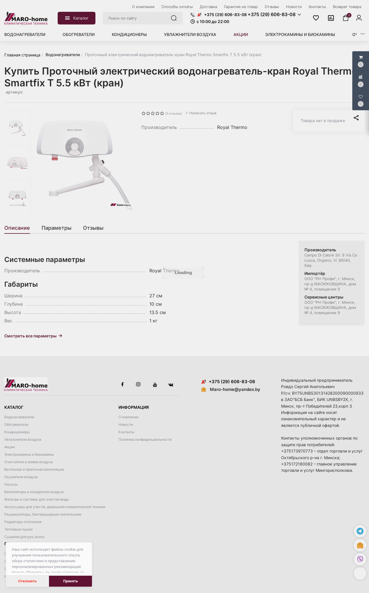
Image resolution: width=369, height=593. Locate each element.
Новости (125, 424)
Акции (241, 34)
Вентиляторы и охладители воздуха (34, 492)
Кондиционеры (129, 34)
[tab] (20, 228)
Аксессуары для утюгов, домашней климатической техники (54, 507)
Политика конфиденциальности (145, 439)
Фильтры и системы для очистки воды (36, 499)
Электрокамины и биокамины (300, 34)
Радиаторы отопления (23, 522)
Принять (70, 581)
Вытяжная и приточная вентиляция (34, 469)
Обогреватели (79, 34)
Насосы (11, 484)
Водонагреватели (24, 34)
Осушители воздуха (21, 477)
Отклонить (27, 581)
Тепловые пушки (18, 529)
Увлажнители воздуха (190, 34)
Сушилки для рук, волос (24, 537)
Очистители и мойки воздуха (28, 462)
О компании (128, 417)
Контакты (126, 432)
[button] (360, 573)
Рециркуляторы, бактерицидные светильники (42, 514)
